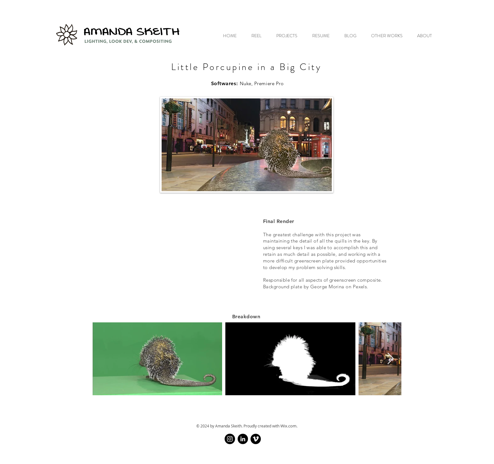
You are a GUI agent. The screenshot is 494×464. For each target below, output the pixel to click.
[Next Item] (390, 359)
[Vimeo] (255, 439)
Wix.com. (288, 426)
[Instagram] (230, 439)
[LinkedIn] (243, 439)
